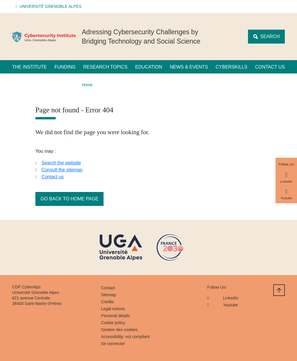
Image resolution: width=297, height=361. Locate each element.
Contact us (270, 66)
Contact (108, 287)
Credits (107, 301)
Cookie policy (113, 322)
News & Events (189, 66)
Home (87, 84)
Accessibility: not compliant (125, 336)
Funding (65, 66)
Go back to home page (69, 198)
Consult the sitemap (61, 169)
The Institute (29, 66)
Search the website (61, 162)
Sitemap (108, 294)
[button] (49, 6)
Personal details (115, 315)
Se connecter (113, 343)
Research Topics (105, 66)
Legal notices (113, 308)
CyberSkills (231, 66)
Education (148, 66)
